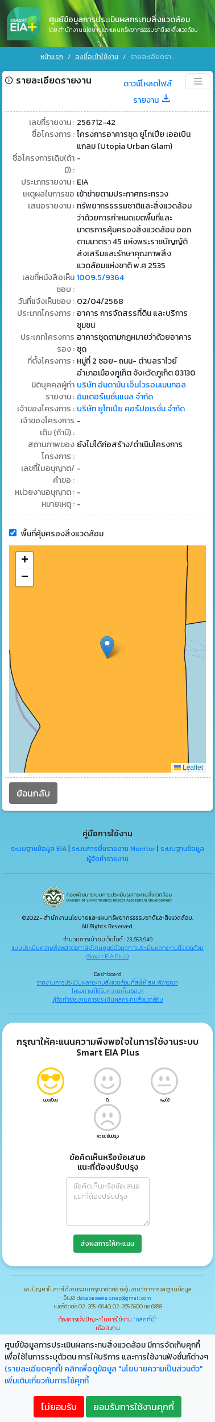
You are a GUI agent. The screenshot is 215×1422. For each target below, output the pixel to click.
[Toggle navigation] (197, 80)
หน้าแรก (51, 57)
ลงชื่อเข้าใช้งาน (96, 57)
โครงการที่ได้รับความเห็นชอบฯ (108, 989)
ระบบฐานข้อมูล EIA (39, 847)
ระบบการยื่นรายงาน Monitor (113, 847)
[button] (107, 646)
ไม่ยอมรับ (59, 1406)
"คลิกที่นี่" (145, 1317)
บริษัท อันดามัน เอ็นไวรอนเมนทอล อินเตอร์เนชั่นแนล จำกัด (131, 390)
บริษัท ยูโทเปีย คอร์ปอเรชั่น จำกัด (131, 408)
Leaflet (188, 766)
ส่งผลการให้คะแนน (107, 1242)
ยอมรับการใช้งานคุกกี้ (133, 1406)
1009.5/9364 (100, 276)
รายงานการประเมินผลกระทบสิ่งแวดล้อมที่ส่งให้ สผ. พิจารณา (107, 981)
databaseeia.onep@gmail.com (114, 1296)
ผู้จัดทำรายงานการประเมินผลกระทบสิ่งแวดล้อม (107, 998)
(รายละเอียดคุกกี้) (34, 1369)
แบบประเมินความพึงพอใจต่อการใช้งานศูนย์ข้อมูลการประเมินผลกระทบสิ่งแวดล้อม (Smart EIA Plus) (107, 950)
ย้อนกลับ (33, 792)
